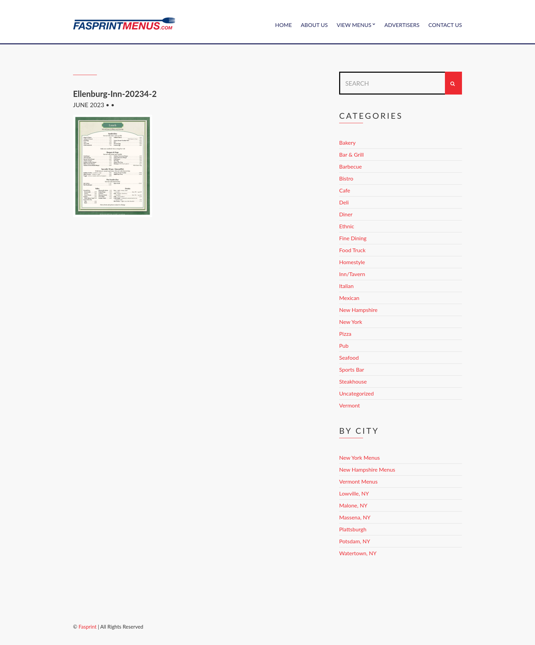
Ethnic (346, 226)
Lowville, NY (354, 493)
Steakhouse (353, 381)
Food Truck (352, 250)
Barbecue (350, 166)
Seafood (349, 357)
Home (283, 25)
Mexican (349, 298)
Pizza (345, 333)
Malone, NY (353, 505)
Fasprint (87, 627)
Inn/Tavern (352, 274)
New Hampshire (358, 309)
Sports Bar (351, 369)
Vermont (349, 405)
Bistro (346, 178)
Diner (345, 214)
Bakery (347, 142)
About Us (314, 25)
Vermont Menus (358, 481)
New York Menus (359, 457)
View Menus (354, 25)
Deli (344, 202)
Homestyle (352, 262)
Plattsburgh (352, 529)
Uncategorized (356, 393)
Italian (346, 286)
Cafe (344, 190)
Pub (343, 345)
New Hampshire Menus (367, 469)
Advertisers (402, 25)
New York (350, 321)
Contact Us (445, 25)
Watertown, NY (358, 553)
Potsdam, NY (354, 541)
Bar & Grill (351, 154)
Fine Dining (352, 238)
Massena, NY (355, 517)
